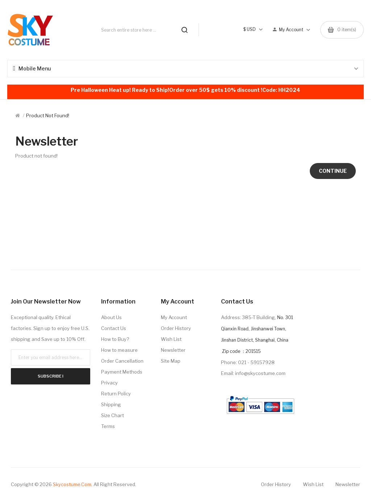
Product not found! (47, 115)
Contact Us (113, 328)
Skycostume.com (72, 484)
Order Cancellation (122, 361)
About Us (111, 317)
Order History (176, 328)
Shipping (111, 404)
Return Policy (116, 393)
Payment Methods (121, 372)
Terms (108, 426)
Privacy (109, 383)
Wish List (171, 339)
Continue (333, 171)
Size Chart (112, 415)
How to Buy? (115, 339)
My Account (174, 317)
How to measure (119, 350)
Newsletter (173, 350)
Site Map (170, 361)
